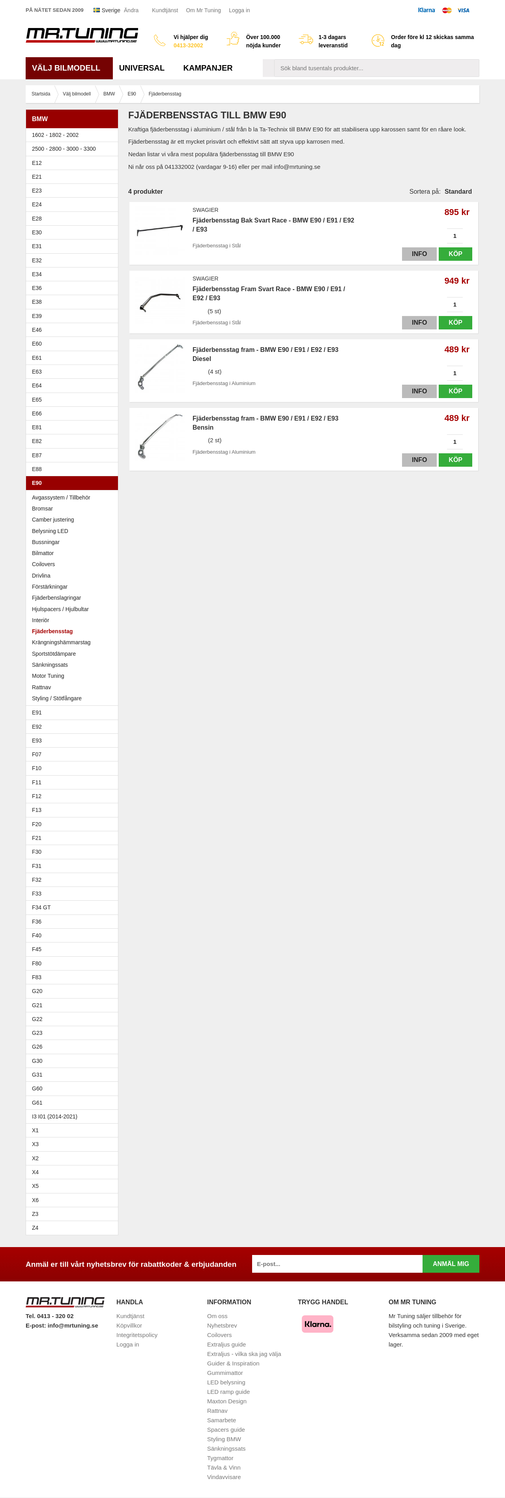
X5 (74, 1186)
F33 (36, 893)
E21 (74, 177)
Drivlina (41, 575)
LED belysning (226, 1382)
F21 (36, 838)
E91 (74, 712)
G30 (37, 1061)
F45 (36, 949)
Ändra (131, 10)
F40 (36, 935)
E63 (74, 371)
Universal (145, 68)
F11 (74, 782)
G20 (37, 991)
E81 (74, 427)
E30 (74, 232)
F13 (74, 810)
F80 (36, 963)
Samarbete (221, 1420)
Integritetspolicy (136, 1335)
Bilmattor (43, 553)
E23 (74, 190)
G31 (37, 1075)
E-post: (37, 1325)
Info (419, 254)
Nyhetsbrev (222, 1325)
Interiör (40, 620)
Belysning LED (74, 531)
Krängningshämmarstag (61, 642)
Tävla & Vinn (224, 1467)
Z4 (74, 1228)
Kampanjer (208, 68)
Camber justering (53, 519)
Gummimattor (225, 1372)
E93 (74, 740)
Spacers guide (226, 1429)
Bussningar (74, 542)
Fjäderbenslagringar (56, 598)
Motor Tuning (48, 676)
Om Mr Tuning (203, 10)
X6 (35, 1200)
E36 (74, 288)
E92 (74, 727)
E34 (74, 274)
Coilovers (43, 564)
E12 (74, 163)
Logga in (239, 10)
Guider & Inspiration (233, 1363)
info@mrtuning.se (73, 1325)
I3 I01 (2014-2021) (54, 1116)
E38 (74, 302)
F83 (36, 977)
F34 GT (74, 907)
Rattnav (41, 687)
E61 (74, 358)
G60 (37, 1088)
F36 (36, 921)
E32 (37, 260)
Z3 (74, 1214)
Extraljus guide (226, 1344)
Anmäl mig (451, 1263)
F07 (74, 754)
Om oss (217, 1316)
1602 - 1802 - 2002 (74, 135)
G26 (37, 1047)
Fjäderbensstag (52, 631)
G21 (37, 1005)
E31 (37, 246)
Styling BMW (224, 1439)
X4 (74, 1172)
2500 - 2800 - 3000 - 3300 (74, 149)
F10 (74, 768)
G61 (37, 1103)
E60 (74, 343)
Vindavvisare (224, 1477)
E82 (74, 441)
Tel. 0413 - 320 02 (49, 1316)
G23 (37, 1033)
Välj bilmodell (69, 68)
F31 (74, 866)
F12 (74, 796)
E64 (74, 385)
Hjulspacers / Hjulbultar (60, 609)
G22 (37, 1019)
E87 (74, 455)
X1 (74, 1130)
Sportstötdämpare (54, 654)
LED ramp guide (228, 1391)
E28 (74, 218)
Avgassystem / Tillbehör (61, 497)
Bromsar (42, 508)
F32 (36, 880)
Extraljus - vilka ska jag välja (244, 1353)
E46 (74, 330)
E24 (74, 204)
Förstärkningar (49, 586)
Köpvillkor (129, 1325)
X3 (74, 1144)
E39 (74, 316)
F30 (74, 852)
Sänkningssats (50, 665)
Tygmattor (220, 1458)
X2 (35, 1158)
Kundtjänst (165, 10)
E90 (74, 483)
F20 (74, 824)
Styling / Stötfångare (57, 698)
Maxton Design (227, 1401)
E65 (74, 399)
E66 (74, 413)
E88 (74, 469)
